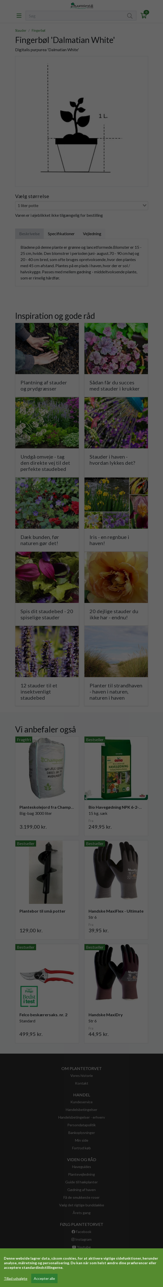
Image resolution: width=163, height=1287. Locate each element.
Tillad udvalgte (15, 1278)
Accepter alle (44, 1278)
